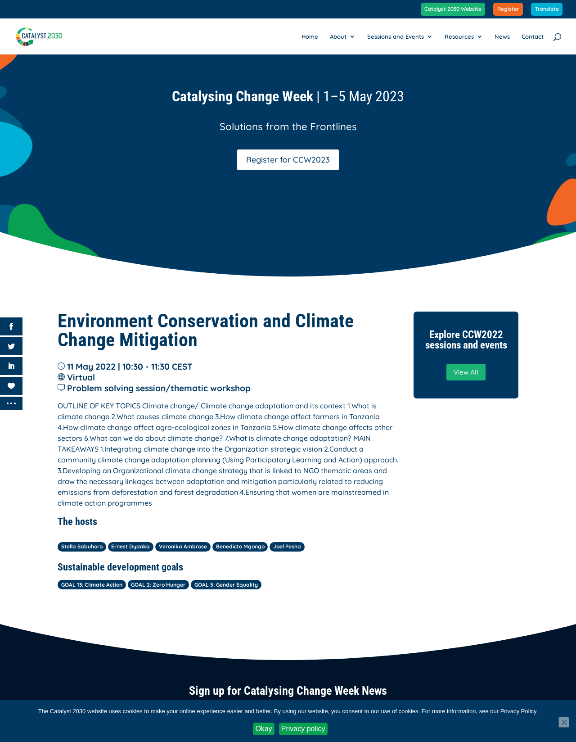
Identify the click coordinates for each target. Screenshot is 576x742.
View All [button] (466, 372)
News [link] (502, 36)
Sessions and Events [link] (395, 36)
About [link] (338, 36)
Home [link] (310, 36)
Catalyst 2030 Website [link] (453, 9)
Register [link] (508, 9)
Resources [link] (459, 36)
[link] (44, 35)
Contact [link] (533, 36)
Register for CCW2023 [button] (288, 159)
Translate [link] (547, 9)
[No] (563, 722)
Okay (263, 729)
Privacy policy (303, 729)
